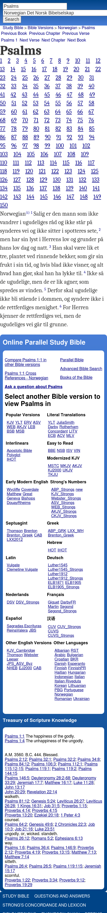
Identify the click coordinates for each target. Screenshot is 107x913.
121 (42, 171)
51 (13, 103)
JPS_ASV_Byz (19, 664)
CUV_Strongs (69, 627)
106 (44, 154)
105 (31, 154)
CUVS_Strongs (61, 636)
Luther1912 (58, 574)
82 (58, 128)
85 (91, 128)
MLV (70, 436)
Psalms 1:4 (15, 741)
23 (2, 77)
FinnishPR (77, 668)
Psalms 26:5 (40, 866)
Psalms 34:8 (89, 759)
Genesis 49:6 (41, 824)
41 (2, 94)
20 (76, 69)
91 (58, 137)
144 (30, 196)
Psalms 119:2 (64, 769)
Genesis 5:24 (43, 801)
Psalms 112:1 (70, 764)
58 (91, 103)
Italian (80, 677)
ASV (37, 423)
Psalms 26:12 (17, 838)
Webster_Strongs (66, 498)
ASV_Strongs (62, 503)
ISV (69, 451)
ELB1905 (73, 583)
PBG (59, 690)
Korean (61, 686)
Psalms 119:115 (68, 866)
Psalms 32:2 (64, 759)
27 (47, 77)
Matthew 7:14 (17, 857)
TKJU (53, 475)
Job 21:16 (24, 829)
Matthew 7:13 (84, 852)
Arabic (60, 655)
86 (2, 137)
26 (36, 77)
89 (36, 137)
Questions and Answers (62, 896)
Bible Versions (40, 28)
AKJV (22, 427)
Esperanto (76, 664)
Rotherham (68, 427)
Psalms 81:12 (17, 801)
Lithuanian (77, 686)
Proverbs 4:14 (17, 811)
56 (69, 103)
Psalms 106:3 (43, 764)
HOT (52, 550)
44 (36, 94)
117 (91, 162)
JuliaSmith (65, 423)
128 (30, 179)
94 (92, 137)
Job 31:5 (52, 806)
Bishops (28, 498)
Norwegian (67, 28)
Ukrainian (81, 699)
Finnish (61, 668)
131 (69, 179)
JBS (32, 630)
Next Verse (29, 40)
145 (44, 196)
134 (3, 188)
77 (2, 128)
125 (94, 171)
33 (14, 86)
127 (17, 179)
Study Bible (13, 28)
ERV (28, 423)
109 (85, 154)
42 (13, 94)
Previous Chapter (44, 33)
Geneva (13, 498)
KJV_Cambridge (21, 651)
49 (92, 94)
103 (4, 154)
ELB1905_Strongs (63, 587)
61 (24, 111)
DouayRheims (19, 503)
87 (14, 137)
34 (24, 86)
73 (58, 120)
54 (47, 103)
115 (66, 162)
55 (58, 103)
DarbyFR (68, 602)
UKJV (68, 470)
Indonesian (64, 677)
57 (80, 103)
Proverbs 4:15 (44, 811)
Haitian (61, 672)
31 (91, 77)
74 (69, 120)
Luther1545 (58, 565)
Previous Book (14, 33)
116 (78, 162)
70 (25, 120)
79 (25, 128)
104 (17, 154)
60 (14, 111)
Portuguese (74, 690)
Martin (53, 607)
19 (65, 69)
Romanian (63, 699)
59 (2, 111)
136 (30, 188)
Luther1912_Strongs (65, 578)
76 (91, 120)
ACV (61, 436)
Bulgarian (75, 655)
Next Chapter (53, 40)
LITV (73, 431)
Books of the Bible (76, 378)
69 (14, 120)
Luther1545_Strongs (65, 570)
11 (88, 60)
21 (87, 69)
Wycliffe (13, 490)
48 (81, 94)
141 (96, 188)
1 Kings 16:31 (29, 806)
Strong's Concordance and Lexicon (44, 905)
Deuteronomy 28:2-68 (50, 778)
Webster (31, 655)
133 (96, 179)
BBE (52, 451)
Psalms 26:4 (16, 866)
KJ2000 (54, 470)
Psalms (88, 28)
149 (97, 196)
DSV (11, 602)
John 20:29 (15, 792)
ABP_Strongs (62, 490)
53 (35, 103)
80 (36, 128)
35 (36, 86)
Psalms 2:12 (16, 759)
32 (2, 86)
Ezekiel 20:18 (46, 815)
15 (23, 69)
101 (73, 145)
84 (80, 128)
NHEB (12, 668)
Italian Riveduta (68, 681)
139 (69, 188)
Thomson (15, 531)
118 (3, 171)
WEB (11, 427)
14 (12, 69)
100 (60, 145)
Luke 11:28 (83, 783)
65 (69, 111)
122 (55, 171)
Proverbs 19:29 (18, 885)
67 (91, 111)
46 (58, 94)
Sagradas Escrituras (24, 626)
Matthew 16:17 (58, 783)
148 (84, 196)
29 (69, 77)
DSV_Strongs (27, 602)
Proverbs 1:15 (74, 806)
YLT (18, 423)
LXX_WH (76, 531)
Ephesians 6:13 (69, 838)
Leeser (12, 659)
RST (75, 651)
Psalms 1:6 (15, 848)
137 (43, 188)
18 (55, 69)
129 (43, 179)
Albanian (62, 651)
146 (57, 196)
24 (14, 77)
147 (71, 196)
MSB (20, 431)
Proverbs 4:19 (27, 852)
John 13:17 (15, 787)
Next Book (76, 40)
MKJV (65, 466)
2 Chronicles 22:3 (70, 824)
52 (24, 103)
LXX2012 (15, 540)
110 (3, 162)
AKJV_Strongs (63, 511)
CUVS (53, 631)
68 (2, 120)
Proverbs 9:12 (72, 880)
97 (25, 145)
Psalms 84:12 (17, 764)
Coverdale (30, 490)
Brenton (30, 531)
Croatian (62, 659)
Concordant (58, 431)
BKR (74, 659)
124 (81, 171)
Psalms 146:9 (63, 848)
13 (2, 69)
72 (47, 120)
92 (69, 137)
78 (14, 128)
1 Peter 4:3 (70, 815)
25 (25, 77)
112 (28, 162)
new (79, 490)
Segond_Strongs (62, 611)
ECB (52, 436)
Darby (53, 427)
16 (33, 69)
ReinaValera (17, 630)
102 (86, 145)
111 (16, 162)
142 (4, 196)
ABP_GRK (57, 531)
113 (40, 162)
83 (69, 128)
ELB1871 (56, 583)
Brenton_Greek (20, 535)
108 (71, 154)
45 (47, 94)
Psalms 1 (9, 40)
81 (47, 128)
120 (29, 171)
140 (83, 188)
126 (3, 179)
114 (53, 162)
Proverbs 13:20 (18, 815)
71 (36, 120)
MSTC (53, 466)
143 (17, 196)
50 (3, 103)
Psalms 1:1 (15, 736)
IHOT (11, 459)
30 (81, 77)
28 (58, 77)
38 (69, 86)
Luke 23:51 (45, 829)
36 (47, 86)
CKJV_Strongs (64, 516)
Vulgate (13, 565)
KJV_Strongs (62, 494)
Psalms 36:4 (38, 848)
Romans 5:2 (42, 838)
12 (98, 60)
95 (2, 145)
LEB (31, 427)
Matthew (14, 494)
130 (57, 179)
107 (58, 154)
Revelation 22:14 (42, 792)
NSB (61, 451)
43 (24, 94)
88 (25, 137)
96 (14, 145)
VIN (77, 451)
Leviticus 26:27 (70, 801)
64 (58, 111)
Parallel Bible (72, 360)
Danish (61, 664)
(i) (28, 212)
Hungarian (77, 672)
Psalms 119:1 (37, 769)
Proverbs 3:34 (44, 880)
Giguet (53, 602)
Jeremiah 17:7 (30, 783)
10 (77, 60)
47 (69, 94)
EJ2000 (25, 668)
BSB (10, 431)
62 (35, 111)
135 (17, 188)
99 (47, 145)
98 (36, 145)
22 (98, 69)
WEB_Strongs (63, 507)
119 (16, 171)
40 (91, 86)
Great (27, 494)
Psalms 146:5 (17, 778)
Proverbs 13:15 (56, 852)
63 (47, 111)
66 (80, 111)
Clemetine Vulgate (22, 570)
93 (80, 137)
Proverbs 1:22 (17, 880)
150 (4, 205)
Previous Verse (75, 33)
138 (56, 188)
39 (80, 86)
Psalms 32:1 (40, 759)
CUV (52, 627)
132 (82, 179)
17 (44, 69)
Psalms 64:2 (16, 824)
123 (68, 171)
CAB (38, 535)
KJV (10, 423)
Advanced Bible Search (81, 369)
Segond (66, 607)
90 (48, 137)
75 (80, 120)
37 (58, 86)
